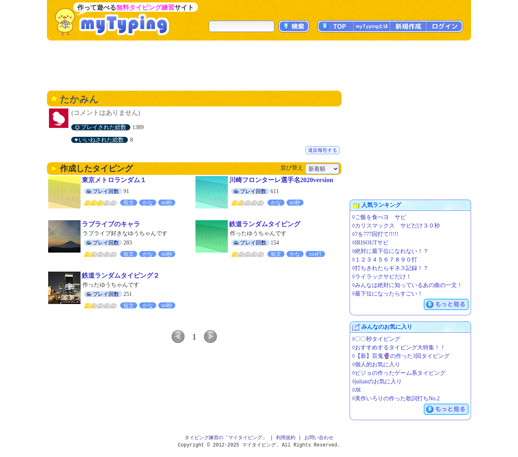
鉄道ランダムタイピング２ (120, 275)
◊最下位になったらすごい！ (387, 294)
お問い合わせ (318, 437)
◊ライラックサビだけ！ (382, 277)
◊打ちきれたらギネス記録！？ (390, 268)
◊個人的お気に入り (376, 364)
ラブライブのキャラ (111, 224)
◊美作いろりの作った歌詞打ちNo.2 (396, 398)
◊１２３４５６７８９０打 (384, 260)
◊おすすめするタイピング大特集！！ (399, 347)
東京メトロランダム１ (114, 179)
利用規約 (285, 437)
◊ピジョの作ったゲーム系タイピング (399, 373)
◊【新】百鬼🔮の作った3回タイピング (401, 356)
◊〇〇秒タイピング (376, 339)
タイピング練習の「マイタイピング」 (226, 437)
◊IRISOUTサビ (370, 243)
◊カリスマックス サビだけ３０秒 (396, 226)
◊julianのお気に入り (377, 381)
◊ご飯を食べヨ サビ (379, 217)
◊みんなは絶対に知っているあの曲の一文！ (407, 285)
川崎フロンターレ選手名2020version (281, 179)
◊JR (356, 390)
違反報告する (322, 150)
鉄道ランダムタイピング (264, 224)
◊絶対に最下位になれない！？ (390, 251)
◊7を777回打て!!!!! (375, 234)
